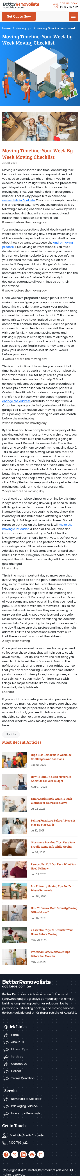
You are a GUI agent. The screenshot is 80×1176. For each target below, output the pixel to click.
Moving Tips (19, 1049)
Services (17, 1056)
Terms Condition (23, 1078)
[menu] (73, 16)
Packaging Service (24, 1106)
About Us (17, 1042)
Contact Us (19, 1064)
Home (6, 28)
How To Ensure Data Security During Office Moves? (54, 910)
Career (16, 1071)
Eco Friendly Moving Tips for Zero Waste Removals (52, 888)
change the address (16, 401)
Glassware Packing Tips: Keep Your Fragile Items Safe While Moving (53, 844)
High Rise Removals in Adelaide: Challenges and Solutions (51, 757)
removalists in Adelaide (18, 200)
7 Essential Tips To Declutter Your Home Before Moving (52, 932)
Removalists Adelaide (26, 1099)
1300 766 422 (18, 1142)
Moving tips (24, 28)
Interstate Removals (25, 1113)
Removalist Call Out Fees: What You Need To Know (53, 866)
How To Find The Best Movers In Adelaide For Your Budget (51, 778)
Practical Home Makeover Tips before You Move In (50, 954)
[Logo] (21, 5)
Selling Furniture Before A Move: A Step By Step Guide (53, 822)
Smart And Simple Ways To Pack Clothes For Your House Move (51, 800)
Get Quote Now (19, 16)
